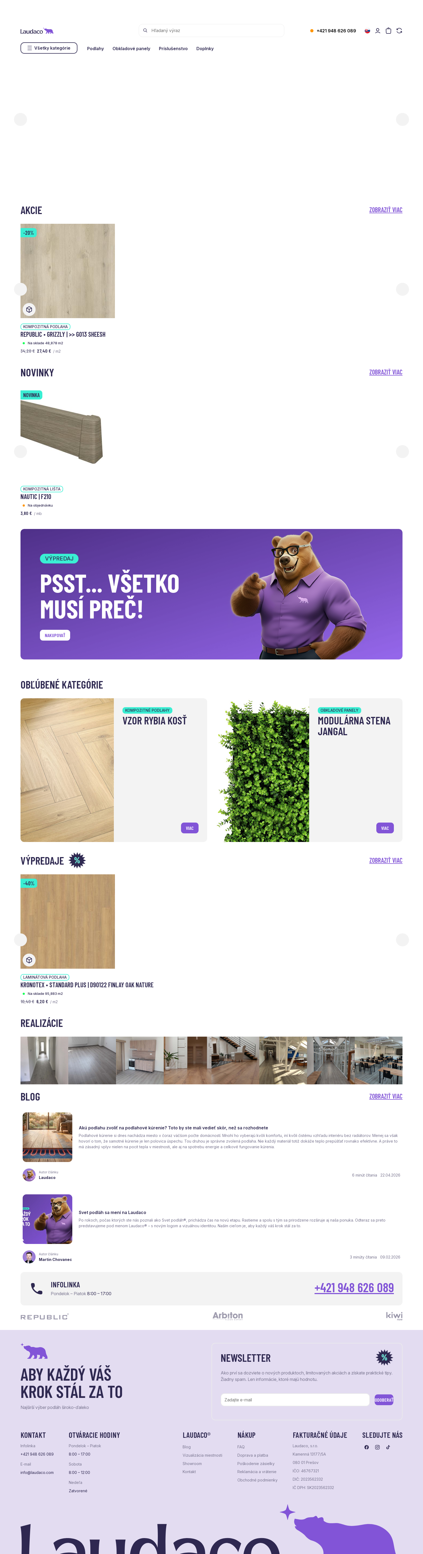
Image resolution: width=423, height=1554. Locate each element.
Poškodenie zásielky (256, 1414)
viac (187, 826)
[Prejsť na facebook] (366, 1397)
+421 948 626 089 (336, 30)
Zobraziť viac (385, 210)
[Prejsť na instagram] (377, 1397)
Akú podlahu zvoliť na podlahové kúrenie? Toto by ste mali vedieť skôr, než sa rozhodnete (139, 1122)
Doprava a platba (252, 1406)
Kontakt (189, 1422)
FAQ (241, 1397)
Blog (187, 1397)
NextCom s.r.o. (152, 1543)
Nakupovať (59, 637)
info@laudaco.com (37, 1423)
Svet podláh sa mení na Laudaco (312, 1121)
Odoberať (376, 1349)
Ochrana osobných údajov (41, 1543)
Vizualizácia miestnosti (202, 1406)
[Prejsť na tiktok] (388, 1397)
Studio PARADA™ (217, 1543)
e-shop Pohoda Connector (113, 1543)
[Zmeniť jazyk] (367, 30)
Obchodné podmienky (257, 1430)
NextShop (80, 1543)
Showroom (192, 1414)
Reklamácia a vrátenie (257, 1422)
